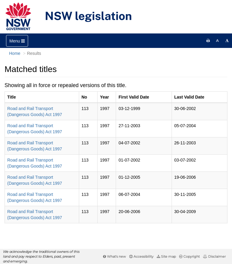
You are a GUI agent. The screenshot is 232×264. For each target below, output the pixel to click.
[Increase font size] (227, 40)
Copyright (189, 256)
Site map (166, 256)
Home (14, 53)
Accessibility (141, 256)
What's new (114, 256)
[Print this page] (208, 40)
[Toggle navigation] (17, 41)
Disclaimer (214, 256)
